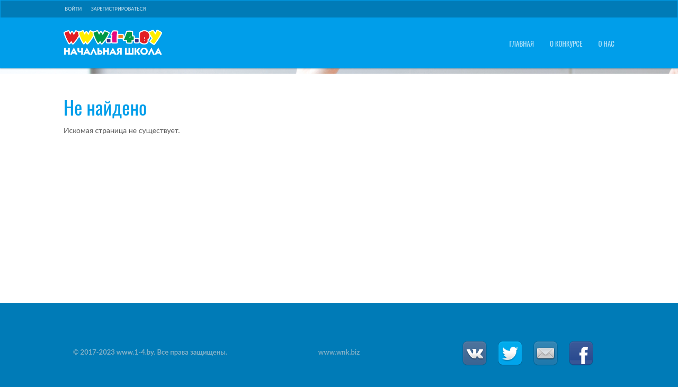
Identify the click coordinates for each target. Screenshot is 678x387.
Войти (73, 9)
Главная (521, 44)
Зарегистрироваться (118, 9)
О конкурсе (566, 44)
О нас (606, 44)
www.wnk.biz (339, 352)
